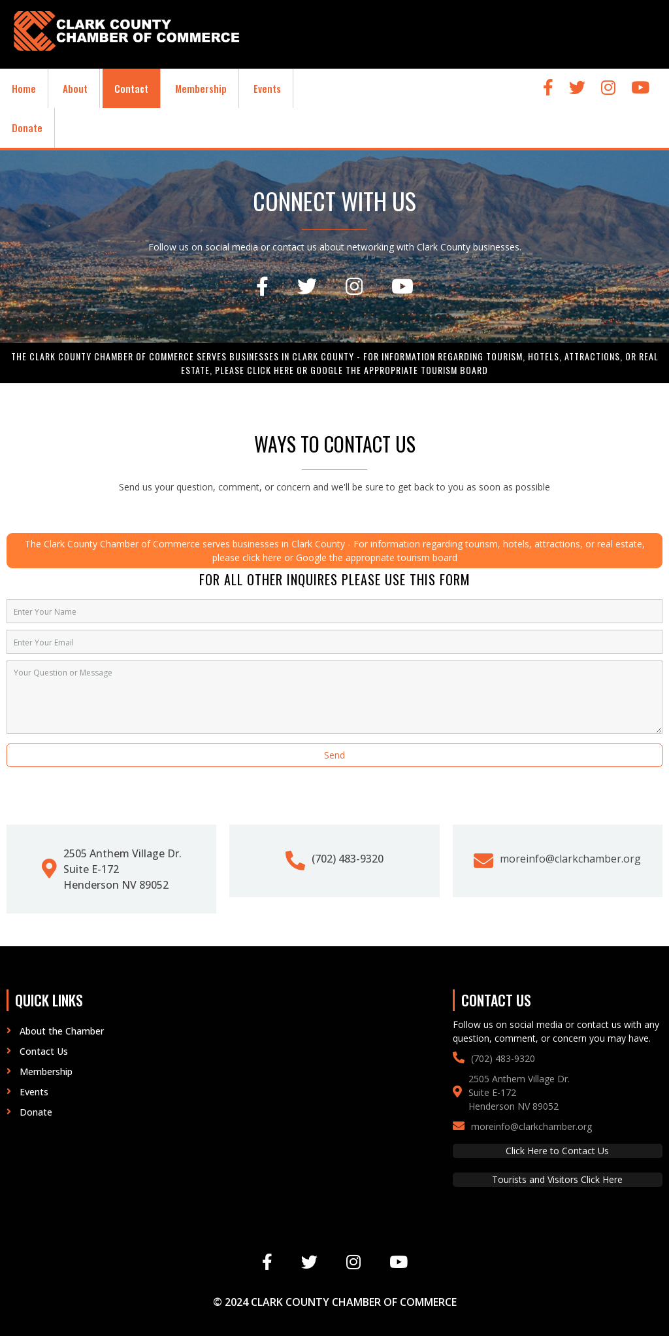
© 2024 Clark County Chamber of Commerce (335, 1302)
